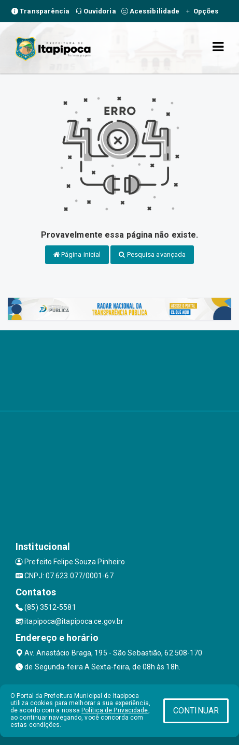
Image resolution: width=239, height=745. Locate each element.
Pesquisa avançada (152, 254)
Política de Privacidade (114, 710)
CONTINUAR (196, 710)
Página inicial (77, 254)
